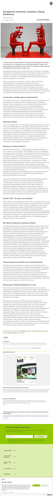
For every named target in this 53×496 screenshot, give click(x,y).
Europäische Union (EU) (22, 343)
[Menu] (51, 3)
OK (36, 485)
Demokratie (6, 343)
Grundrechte (32, 343)
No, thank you (45, 485)
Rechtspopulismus (41, 343)
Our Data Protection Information (7, 492)
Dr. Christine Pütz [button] (8, 17)
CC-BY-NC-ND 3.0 (35, 348)
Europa (12, 343)
